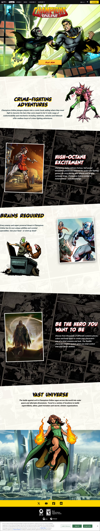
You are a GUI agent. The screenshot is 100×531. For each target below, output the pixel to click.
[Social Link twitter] (38, 503)
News (25, 2)
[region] (50, 526)
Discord (32, 2)
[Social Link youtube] (46, 503)
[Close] (97, 526)
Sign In (83, 2)
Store (18, 2)
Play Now (94, 2)
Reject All (77, 526)
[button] (4, 2)
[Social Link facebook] (53, 503)
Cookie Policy (43, 528)
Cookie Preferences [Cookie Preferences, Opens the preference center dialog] (66, 526)
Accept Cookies (87, 526)
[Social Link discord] (61, 503)
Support (41, 2)
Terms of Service (17, 529)
